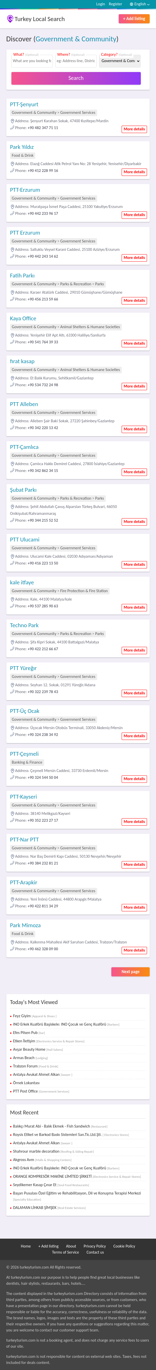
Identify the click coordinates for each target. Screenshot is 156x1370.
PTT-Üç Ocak (25, 710)
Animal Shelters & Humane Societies (90, 326)
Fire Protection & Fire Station (84, 590)
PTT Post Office (41, 1091)
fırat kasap (22, 361)
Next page (131, 971)
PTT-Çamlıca (24, 446)
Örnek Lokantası (26, 1082)
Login (100, 4)
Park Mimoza (25, 925)
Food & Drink (22, 155)
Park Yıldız (22, 146)
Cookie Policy (124, 1246)
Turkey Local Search (40, 19)
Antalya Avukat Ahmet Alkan (42, 1074)
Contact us (95, 1252)
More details (134, 129)
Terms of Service (65, 1252)
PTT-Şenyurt (24, 104)
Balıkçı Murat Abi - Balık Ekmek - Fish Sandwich (60, 1126)
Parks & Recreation (75, 284)
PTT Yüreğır (23, 668)
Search (76, 78)
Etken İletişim (48, 1041)
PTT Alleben (24, 404)
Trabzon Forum (35, 1066)
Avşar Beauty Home (38, 1049)
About (71, 1246)
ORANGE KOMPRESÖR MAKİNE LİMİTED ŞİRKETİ (77, 1176)
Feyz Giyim (35, 1015)
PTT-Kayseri (23, 796)
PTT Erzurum (25, 232)
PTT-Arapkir (23, 882)
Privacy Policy (95, 1246)
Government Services (77, 112)
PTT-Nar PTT (24, 839)
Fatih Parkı (22, 275)
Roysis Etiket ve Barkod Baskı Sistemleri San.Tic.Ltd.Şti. (71, 1134)
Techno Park (24, 625)
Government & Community (76, 38)
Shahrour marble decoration (53, 1151)
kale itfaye (22, 582)
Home (26, 1246)
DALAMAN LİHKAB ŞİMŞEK (49, 1207)
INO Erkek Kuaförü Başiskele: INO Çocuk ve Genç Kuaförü (66, 1024)
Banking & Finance (27, 762)
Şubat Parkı (23, 489)
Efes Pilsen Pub (29, 1032)
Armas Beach (30, 1057)
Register (115, 4)
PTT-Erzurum (25, 189)
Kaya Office (23, 318)
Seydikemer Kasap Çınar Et (51, 1184)
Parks (99, 284)
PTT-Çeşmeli (24, 753)
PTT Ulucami (25, 539)
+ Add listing (134, 18)
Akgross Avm (42, 1159)
